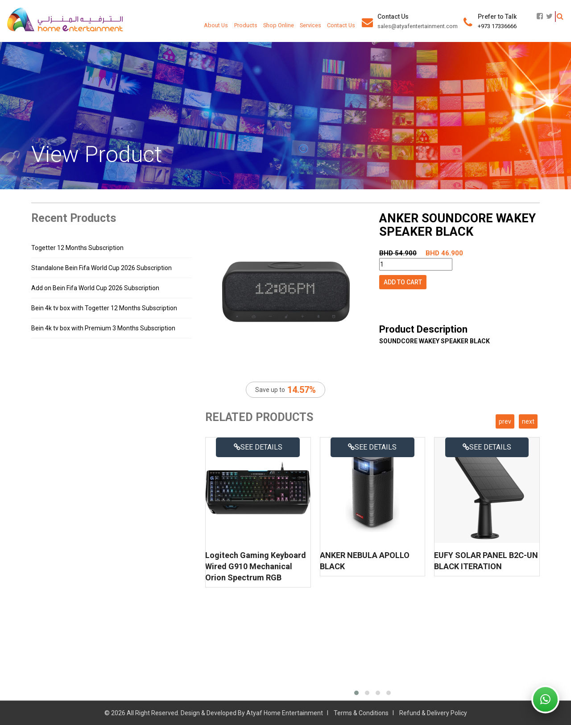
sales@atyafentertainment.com (417, 26)
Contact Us (341, 25)
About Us (216, 25)
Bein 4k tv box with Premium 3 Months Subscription (103, 328)
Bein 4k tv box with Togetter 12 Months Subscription (104, 308)
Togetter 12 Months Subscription (77, 247)
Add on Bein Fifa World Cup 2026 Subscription (95, 288)
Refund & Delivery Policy (433, 713)
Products (245, 25)
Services (310, 25)
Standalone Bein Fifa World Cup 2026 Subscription (101, 267)
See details (258, 447)
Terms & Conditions (361, 713)
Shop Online (278, 25)
